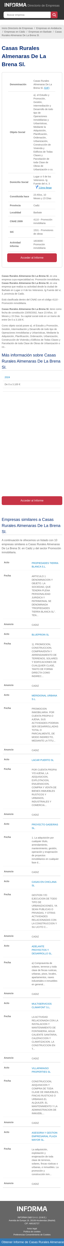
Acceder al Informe (31, 257)
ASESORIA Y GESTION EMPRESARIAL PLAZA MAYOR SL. (44, 1136)
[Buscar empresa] (27, 15)
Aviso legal (32, 1228)
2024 (7, 377)
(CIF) (46, 88)
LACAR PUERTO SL (43, 760)
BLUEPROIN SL (40, 634)
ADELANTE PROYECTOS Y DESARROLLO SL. (42, 950)
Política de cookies (31, 1231)
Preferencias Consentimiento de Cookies (32, 1235)
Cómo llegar (43, 187)
